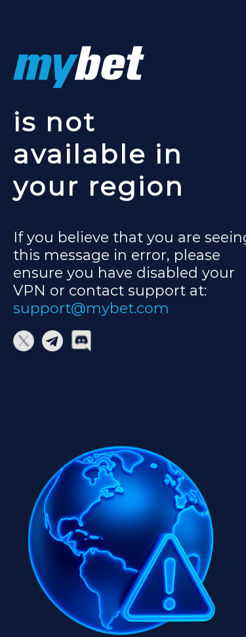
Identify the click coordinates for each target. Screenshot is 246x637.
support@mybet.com (91, 308)
